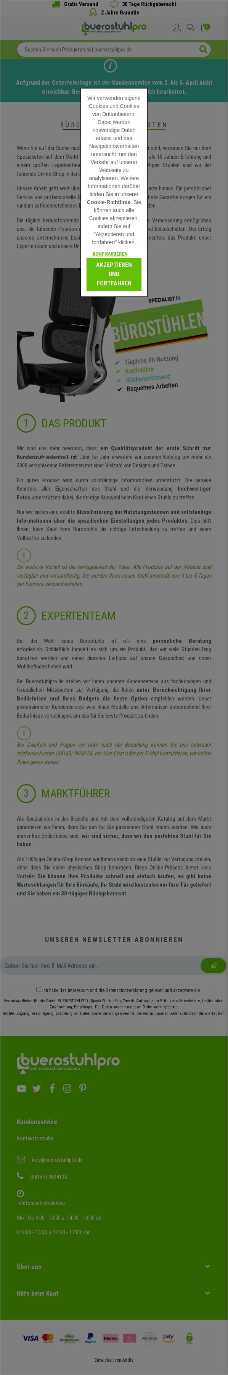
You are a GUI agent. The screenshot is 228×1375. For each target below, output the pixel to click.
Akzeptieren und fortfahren (114, 274)
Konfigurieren (110, 254)
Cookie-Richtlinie (108, 202)
